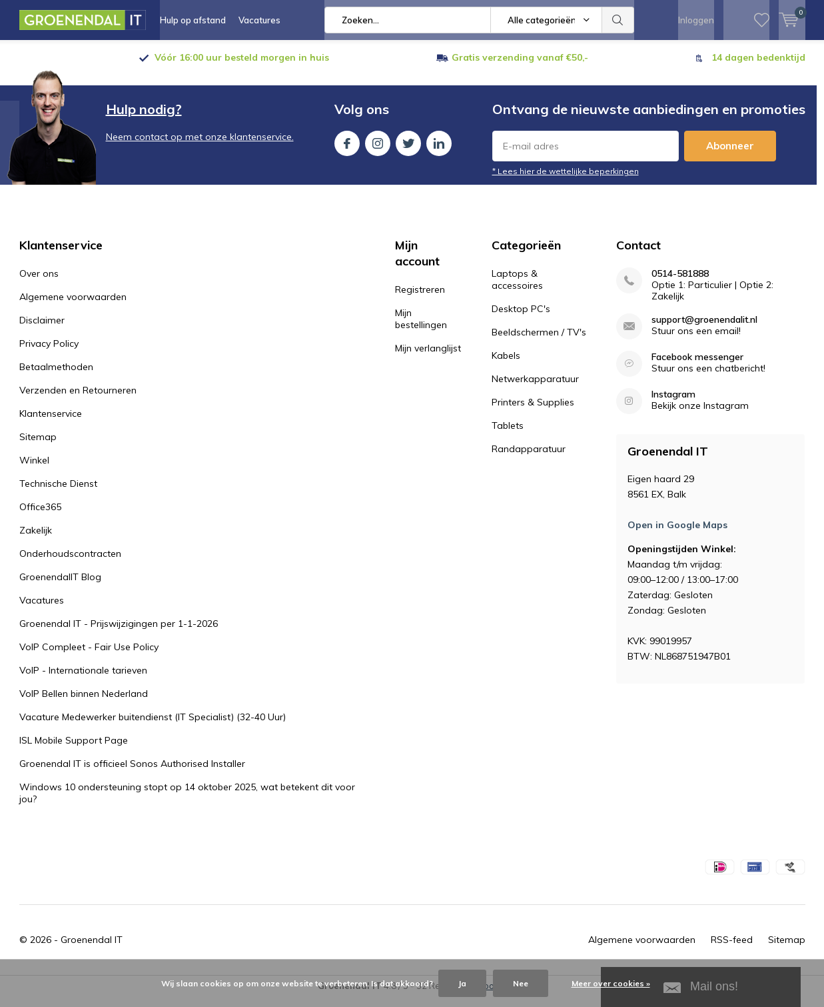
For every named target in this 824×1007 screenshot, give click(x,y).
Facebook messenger (697, 367)
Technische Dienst (58, 493)
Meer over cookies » (611, 983)
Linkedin (439, 150)
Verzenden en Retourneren (78, 400)
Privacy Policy (49, 353)
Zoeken (618, 20)
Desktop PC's (521, 319)
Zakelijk (35, 540)
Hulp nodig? (144, 119)
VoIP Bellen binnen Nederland (83, 704)
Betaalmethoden (56, 377)
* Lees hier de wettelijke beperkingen (565, 181)
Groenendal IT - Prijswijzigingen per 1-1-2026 (118, 634)
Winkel (34, 470)
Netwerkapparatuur (535, 389)
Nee (520, 983)
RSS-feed (732, 950)
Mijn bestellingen (421, 329)
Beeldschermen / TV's (539, 342)
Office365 (40, 517)
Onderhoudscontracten (70, 564)
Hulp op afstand (193, 20)
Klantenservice (50, 423)
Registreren (420, 299)
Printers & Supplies (533, 412)
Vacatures (259, 20)
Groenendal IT (92, 950)
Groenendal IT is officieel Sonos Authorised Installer (132, 774)
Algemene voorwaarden (73, 307)
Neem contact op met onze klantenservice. (200, 147)
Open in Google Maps (677, 535)
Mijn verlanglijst (428, 358)
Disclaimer (42, 330)
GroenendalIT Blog (60, 587)
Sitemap (38, 447)
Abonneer (730, 155)
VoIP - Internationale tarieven (83, 680)
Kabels (506, 365)
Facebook (347, 150)
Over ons (39, 283)
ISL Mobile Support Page (73, 750)
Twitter (408, 150)
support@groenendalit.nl (704, 329)
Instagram (377, 150)
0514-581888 (680, 283)
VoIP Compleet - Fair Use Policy (89, 657)
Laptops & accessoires (517, 289)
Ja (462, 983)
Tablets (508, 435)
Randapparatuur (529, 459)
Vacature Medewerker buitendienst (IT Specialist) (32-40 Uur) (152, 727)
